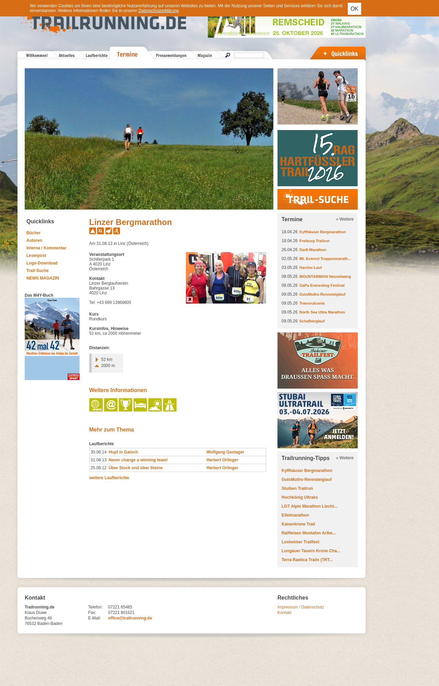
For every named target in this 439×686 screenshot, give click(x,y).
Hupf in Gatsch (123, 452)
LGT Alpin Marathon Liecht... (309, 506)
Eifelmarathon (295, 515)
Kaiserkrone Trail (298, 524)
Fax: (92, 612)
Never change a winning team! (138, 460)
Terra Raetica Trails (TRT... (307, 559)
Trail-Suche (37, 270)
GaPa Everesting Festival (321, 285)
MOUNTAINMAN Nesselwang (325, 276)
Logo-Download (42, 263)
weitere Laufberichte (109, 477)
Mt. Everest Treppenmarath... (325, 259)
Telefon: (95, 607)
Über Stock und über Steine (136, 467)
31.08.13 (99, 460)
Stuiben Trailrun (297, 488)
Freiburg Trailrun (314, 241)
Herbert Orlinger (222, 460)
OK (354, 9)
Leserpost (36, 255)
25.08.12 (99, 467)
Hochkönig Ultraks (300, 497)
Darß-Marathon (312, 250)
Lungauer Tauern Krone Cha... (311, 550)
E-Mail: (94, 618)
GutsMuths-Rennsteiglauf (322, 294)
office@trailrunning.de (130, 618)
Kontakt (284, 612)
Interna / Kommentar (46, 248)
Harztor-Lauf (310, 267)
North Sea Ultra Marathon (322, 312)
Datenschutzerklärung (159, 10)
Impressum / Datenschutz (300, 607)
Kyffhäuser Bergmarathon (322, 232)
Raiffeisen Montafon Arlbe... (309, 533)
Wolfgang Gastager (225, 452)
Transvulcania (311, 303)
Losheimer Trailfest (300, 542)
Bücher (33, 232)
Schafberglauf (311, 321)
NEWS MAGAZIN (42, 278)
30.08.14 (99, 452)
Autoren (34, 240)
